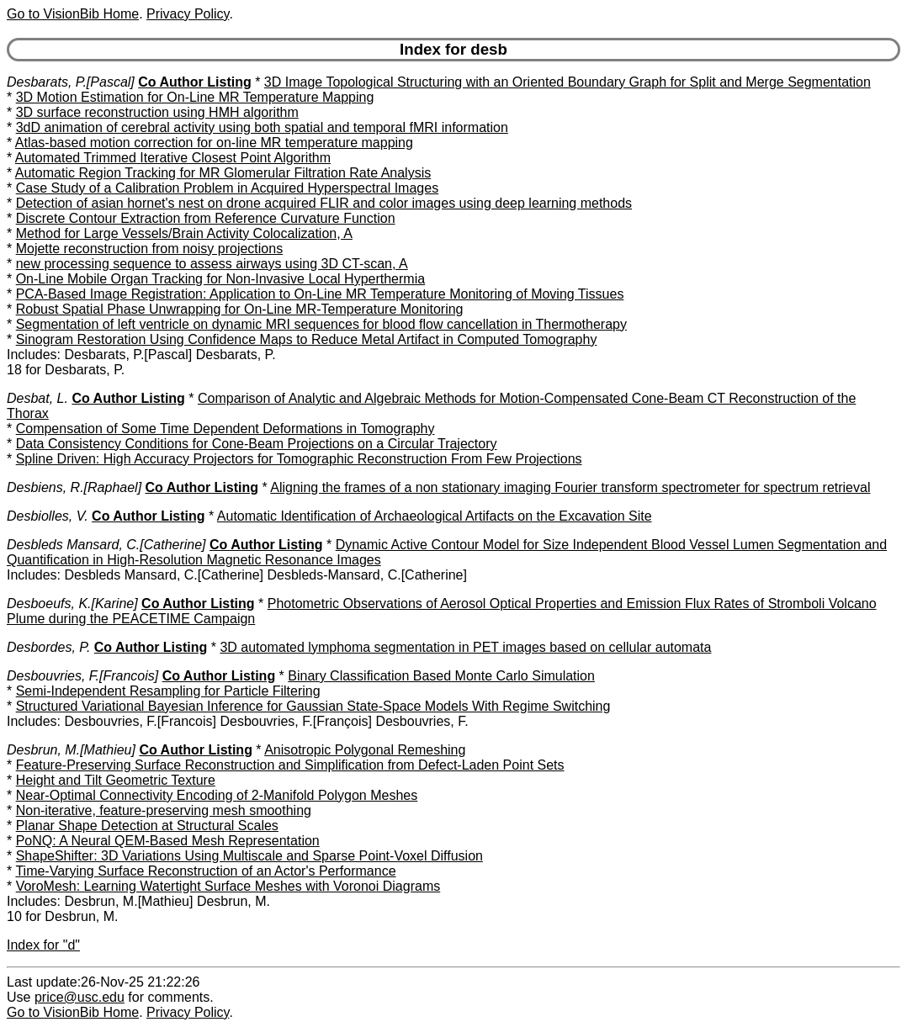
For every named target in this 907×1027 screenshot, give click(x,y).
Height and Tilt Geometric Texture (115, 780)
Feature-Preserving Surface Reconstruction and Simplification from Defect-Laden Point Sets (290, 765)
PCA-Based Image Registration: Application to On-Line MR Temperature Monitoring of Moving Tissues (320, 294)
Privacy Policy (187, 14)
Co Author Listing (195, 82)
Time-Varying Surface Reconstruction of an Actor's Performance (205, 871)
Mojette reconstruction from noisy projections (149, 248)
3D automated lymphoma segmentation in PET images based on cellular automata (465, 647)
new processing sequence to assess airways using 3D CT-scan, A (212, 264)
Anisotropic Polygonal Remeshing (364, 750)
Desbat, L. (37, 398)
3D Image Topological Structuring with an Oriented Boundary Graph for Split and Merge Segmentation (567, 82)
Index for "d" (43, 945)
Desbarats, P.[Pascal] (71, 82)
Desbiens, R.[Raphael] (74, 487)
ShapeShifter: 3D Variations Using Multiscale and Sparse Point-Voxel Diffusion (249, 856)
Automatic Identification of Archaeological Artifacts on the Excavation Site (434, 516)
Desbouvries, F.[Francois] (82, 676)
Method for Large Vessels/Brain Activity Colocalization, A (184, 233)
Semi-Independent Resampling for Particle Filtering (168, 691)
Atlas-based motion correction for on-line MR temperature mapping (214, 142)
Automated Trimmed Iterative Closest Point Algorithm (173, 158)
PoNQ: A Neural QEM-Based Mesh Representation (168, 841)
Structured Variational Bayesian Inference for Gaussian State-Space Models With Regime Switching (313, 706)
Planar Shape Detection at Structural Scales (147, 825)
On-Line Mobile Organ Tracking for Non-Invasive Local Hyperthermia (220, 279)
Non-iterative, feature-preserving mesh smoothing (163, 810)
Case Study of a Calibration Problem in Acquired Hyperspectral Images (227, 188)
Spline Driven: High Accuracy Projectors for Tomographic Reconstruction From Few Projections (299, 459)
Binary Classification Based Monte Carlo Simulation (441, 676)
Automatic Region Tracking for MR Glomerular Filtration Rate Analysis (223, 173)
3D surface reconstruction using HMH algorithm (157, 112)
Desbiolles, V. (47, 516)
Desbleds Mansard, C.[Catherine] (106, 544)
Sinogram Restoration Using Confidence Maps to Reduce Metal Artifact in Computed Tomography (306, 339)
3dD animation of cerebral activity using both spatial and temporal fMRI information (262, 127)
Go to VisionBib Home (73, 14)
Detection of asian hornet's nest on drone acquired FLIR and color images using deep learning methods (324, 203)
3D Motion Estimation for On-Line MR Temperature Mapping (195, 97)
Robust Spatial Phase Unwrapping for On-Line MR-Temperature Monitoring (240, 309)
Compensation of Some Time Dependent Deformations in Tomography (225, 428)
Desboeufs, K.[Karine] (72, 603)
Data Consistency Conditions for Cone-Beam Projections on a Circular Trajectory (256, 444)
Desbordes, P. (48, 647)
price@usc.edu (79, 997)
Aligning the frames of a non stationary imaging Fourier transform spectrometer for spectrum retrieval (570, 487)
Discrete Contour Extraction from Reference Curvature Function (205, 218)
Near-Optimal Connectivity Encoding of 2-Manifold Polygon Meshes (217, 795)
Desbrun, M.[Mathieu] (71, 750)
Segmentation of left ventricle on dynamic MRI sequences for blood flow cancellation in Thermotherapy (321, 324)
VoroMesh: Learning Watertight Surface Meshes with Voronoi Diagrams (228, 886)
